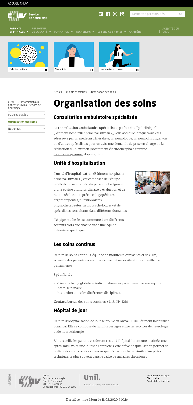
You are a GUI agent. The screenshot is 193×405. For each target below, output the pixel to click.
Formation (62, 32)
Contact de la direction (158, 381)
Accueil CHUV (18, 3)
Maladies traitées (18, 69)
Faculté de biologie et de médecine (101, 384)
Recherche (83, 32)
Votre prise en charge (112, 69)
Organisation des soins (22, 122)
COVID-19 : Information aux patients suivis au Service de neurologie (24, 105)
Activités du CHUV (170, 30)
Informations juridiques (159, 375)
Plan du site (153, 378)
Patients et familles (17, 30)
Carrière (135, 32)
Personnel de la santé (40, 30)
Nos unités (60, 69)
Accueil (58, 92)
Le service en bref (110, 32)
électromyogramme (68, 154)
